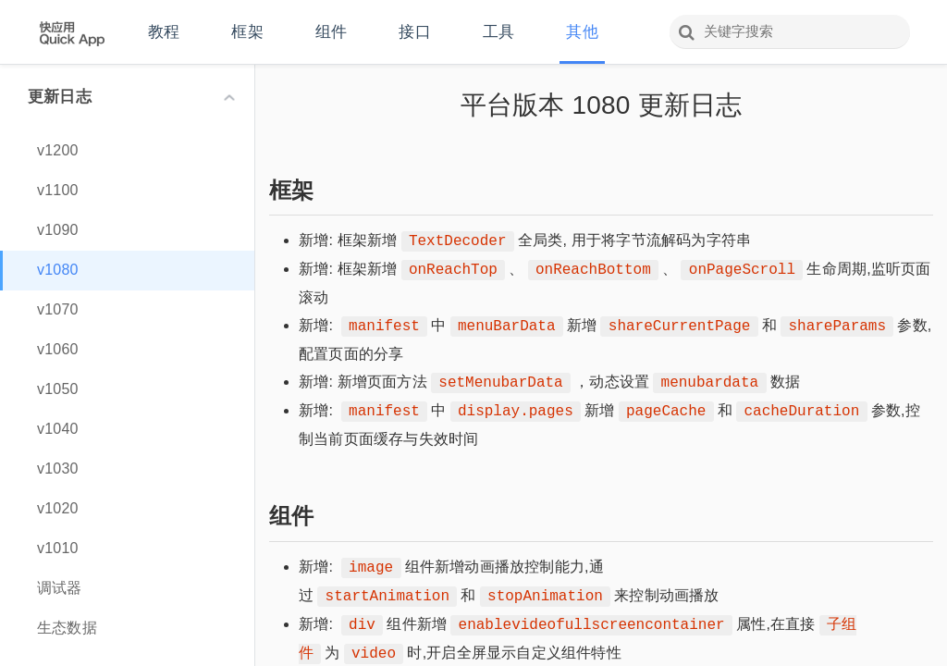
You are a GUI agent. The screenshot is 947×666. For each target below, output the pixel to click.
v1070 (58, 309)
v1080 (58, 270)
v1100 (58, 190)
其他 (581, 32)
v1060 (58, 349)
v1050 (58, 389)
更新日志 (131, 96)
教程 (163, 32)
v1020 (58, 508)
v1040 (58, 429)
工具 (498, 32)
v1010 (58, 548)
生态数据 (67, 627)
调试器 (59, 588)
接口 (414, 32)
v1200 (58, 150)
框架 (247, 32)
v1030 (58, 468)
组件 (331, 32)
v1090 (58, 230)
